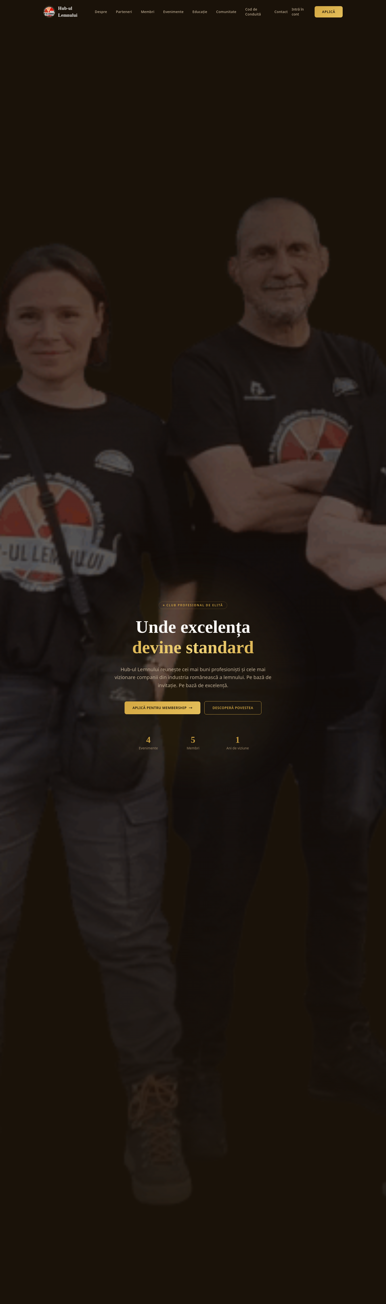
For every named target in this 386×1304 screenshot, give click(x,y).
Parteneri (124, 11)
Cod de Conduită (253, 11)
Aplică (328, 11)
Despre (101, 11)
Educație (200, 11)
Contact (281, 11)
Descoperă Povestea (232, 707)
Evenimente (173, 11)
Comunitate (226, 11)
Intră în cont (298, 11)
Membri (147, 11)
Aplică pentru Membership (162, 707)
